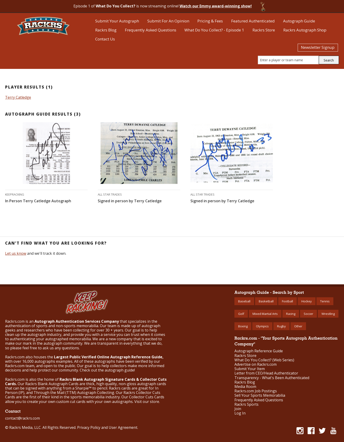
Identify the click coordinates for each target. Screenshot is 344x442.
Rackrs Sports (246, 404)
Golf (241, 314)
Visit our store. (147, 401)
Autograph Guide (299, 21)
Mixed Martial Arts (265, 314)
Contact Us (105, 39)
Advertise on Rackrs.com (255, 364)
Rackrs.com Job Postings (255, 391)
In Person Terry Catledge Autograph (38, 201)
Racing (290, 314)
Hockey (306, 301)
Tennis (325, 301)
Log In (240, 413)
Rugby (281, 326)
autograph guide (119, 370)
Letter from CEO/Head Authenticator (266, 373)
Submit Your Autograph (117, 21)
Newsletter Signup (318, 47)
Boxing (243, 326)
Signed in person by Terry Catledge (130, 201)
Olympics (262, 326)
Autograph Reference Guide (258, 351)
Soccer (308, 314)
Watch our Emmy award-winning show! (216, 6)
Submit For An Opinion (168, 21)
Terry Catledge (18, 97)
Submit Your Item (249, 369)
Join (237, 409)
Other (298, 326)
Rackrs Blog (106, 30)
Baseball (244, 301)
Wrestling (328, 314)
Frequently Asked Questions (150, 30)
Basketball (266, 301)
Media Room (245, 386)
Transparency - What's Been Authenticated (271, 378)
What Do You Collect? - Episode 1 (214, 30)
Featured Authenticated (253, 21)
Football (287, 301)
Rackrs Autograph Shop (304, 30)
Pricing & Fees (210, 21)
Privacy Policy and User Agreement (107, 427)
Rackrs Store (263, 30)
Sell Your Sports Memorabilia (259, 395)
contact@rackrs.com (22, 418)
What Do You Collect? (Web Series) (264, 360)
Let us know (15, 253)
